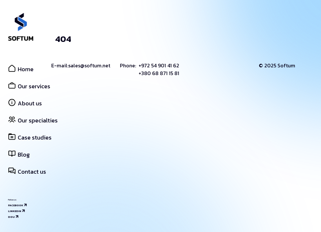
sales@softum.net (89, 65)
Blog (19, 154)
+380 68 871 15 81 (159, 73)
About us (25, 103)
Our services (29, 86)
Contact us (27, 171)
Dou (11, 217)
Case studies (30, 137)
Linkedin (14, 211)
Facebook (15, 205)
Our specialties (33, 120)
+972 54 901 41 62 (159, 65)
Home (21, 69)
